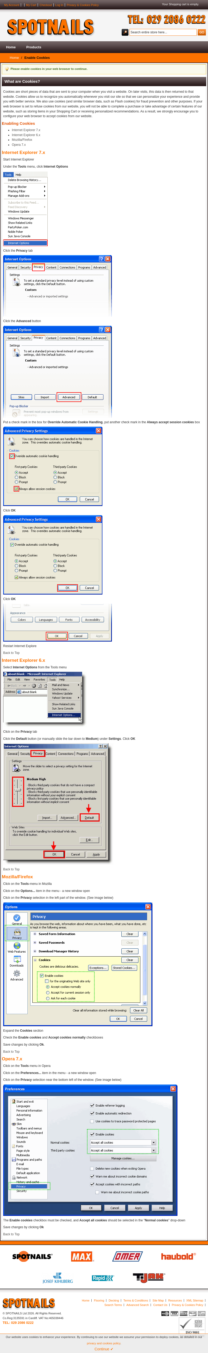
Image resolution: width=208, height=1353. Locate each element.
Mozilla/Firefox (22, 140)
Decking (114, 1300)
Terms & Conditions (135, 1300)
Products (33, 47)
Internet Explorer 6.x (26, 135)
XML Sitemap (194, 1300)
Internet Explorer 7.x (26, 130)
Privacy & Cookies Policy (83, 5)
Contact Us (160, 1304)
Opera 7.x (19, 145)
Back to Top (11, 653)
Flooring (99, 1300)
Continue (104, 1349)
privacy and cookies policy (103, 1343)
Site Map (158, 1300)
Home (11, 47)
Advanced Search (137, 1304)
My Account (11, 5)
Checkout (45, 5)
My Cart (31, 5)
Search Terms (113, 1304)
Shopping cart (177, 4)
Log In (59, 5)
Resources (175, 1300)
